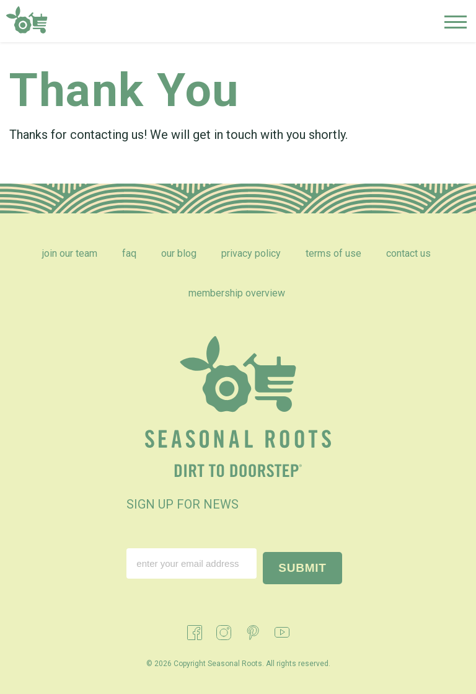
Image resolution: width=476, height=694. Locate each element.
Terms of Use (333, 253)
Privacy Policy (251, 253)
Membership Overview (236, 293)
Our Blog (178, 253)
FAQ (129, 253)
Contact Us (408, 253)
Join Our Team (69, 253)
